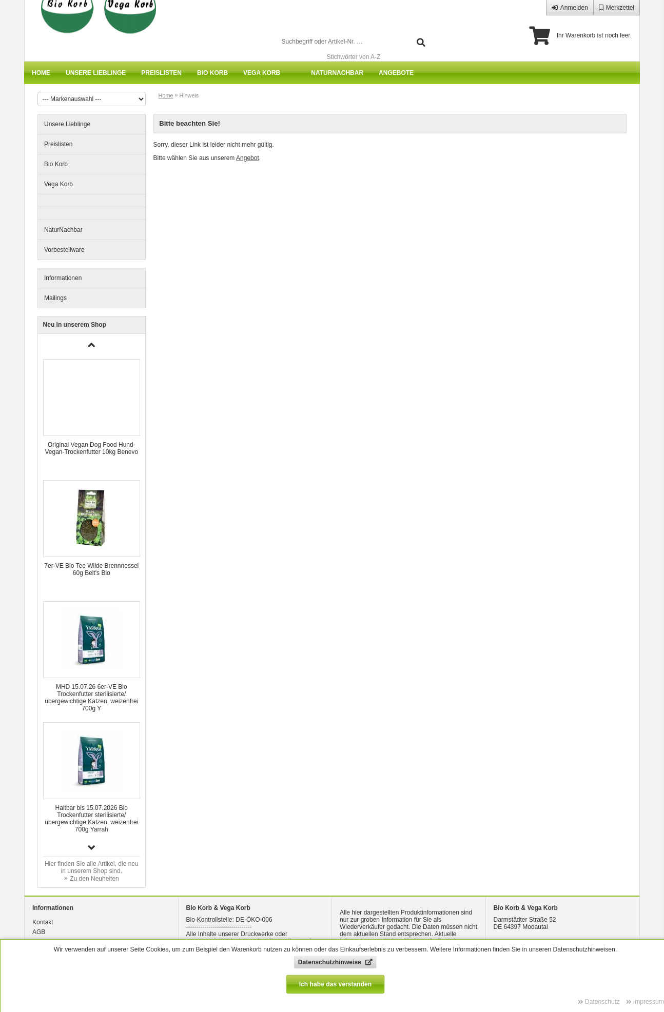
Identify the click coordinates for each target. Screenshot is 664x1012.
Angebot (247, 158)
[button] (91, 847)
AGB (38, 932)
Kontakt (42, 922)
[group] (91, 414)
